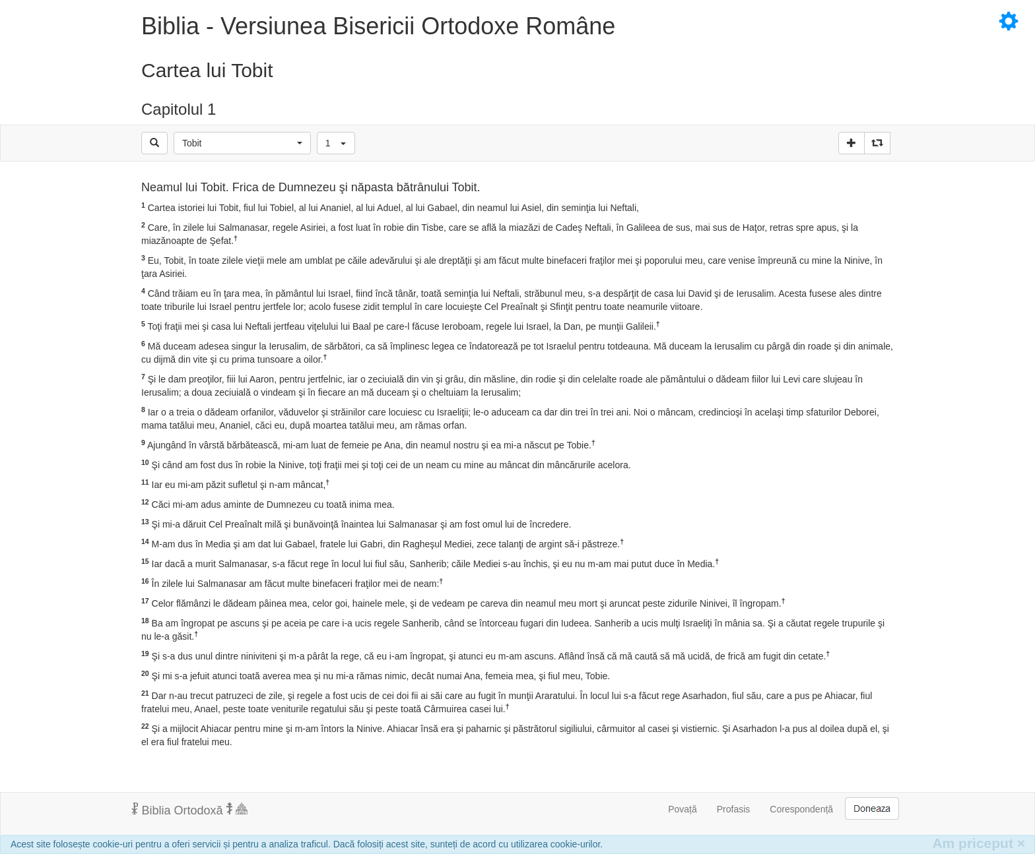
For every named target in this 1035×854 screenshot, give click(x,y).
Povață (682, 809)
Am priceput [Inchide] (978, 843)
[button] (242, 143)
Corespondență (801, 809)
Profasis (734, 809)
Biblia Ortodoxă (189, 810)
